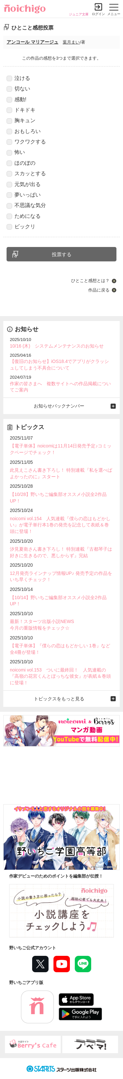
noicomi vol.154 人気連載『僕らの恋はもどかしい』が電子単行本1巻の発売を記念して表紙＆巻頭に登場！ (60, 525)
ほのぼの (21, 163)
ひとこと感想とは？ (90, 280)
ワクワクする (26, 142)
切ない (18, 89)
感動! (16, 100)
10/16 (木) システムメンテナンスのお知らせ (57, 346)
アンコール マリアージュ (32, 42)
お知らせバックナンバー (59, 405)
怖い (16, 152)
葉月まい (71, 42)
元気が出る (24, 184)
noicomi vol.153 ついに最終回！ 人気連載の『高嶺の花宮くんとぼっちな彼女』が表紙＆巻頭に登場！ (60, 676)
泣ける (18, 78)
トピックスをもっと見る (59, 698)
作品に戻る (99, 290)
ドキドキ (21, 110)
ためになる (24, 216)
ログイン (98, 14)
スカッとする (26, 174)
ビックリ (21, 227)
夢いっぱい (24, 195)
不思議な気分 (26, 205)
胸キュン (21, 120)
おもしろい (24, 131)
